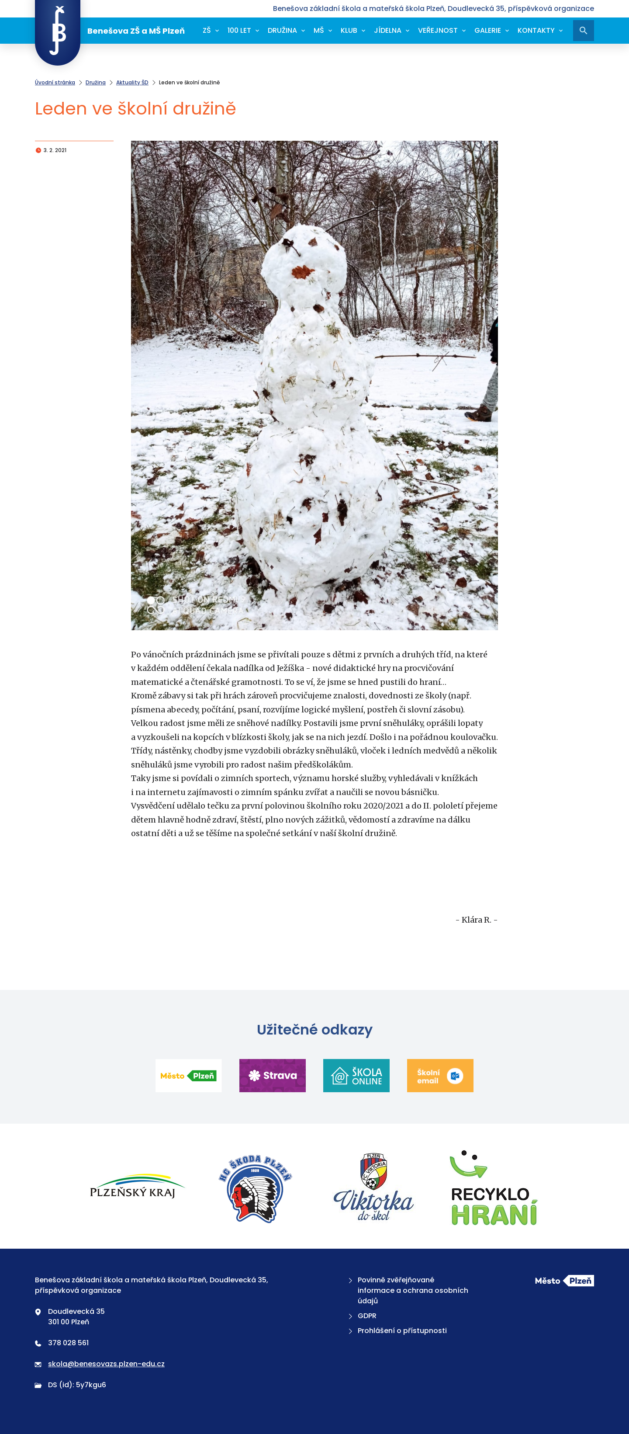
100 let (239, 30)
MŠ (319, 30)
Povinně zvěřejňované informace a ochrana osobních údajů (407, 1290)
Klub (349, 30)
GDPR (361, 1316)
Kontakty (536, 30)
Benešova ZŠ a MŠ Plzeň (110, 30)
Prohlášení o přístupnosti (396, 1331)
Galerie (487, 30)
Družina (282, 30)
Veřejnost (438, 30)
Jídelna (387, 30)
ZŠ (207, 30)
